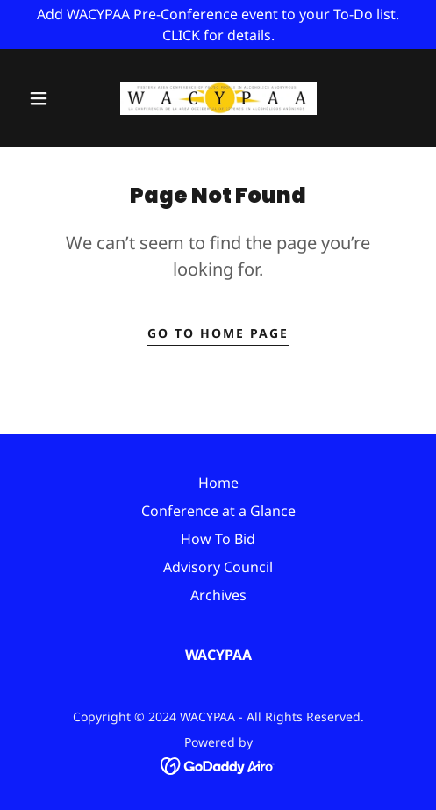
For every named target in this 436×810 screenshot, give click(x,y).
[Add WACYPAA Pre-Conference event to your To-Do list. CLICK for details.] (218, 25)
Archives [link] (218, 595)
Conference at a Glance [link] (218, 510)
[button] (41, 98)
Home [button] (218, 482)
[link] (218, 98)
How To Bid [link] (218, 538)
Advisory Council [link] (218, 567)
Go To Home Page (218, 333)
